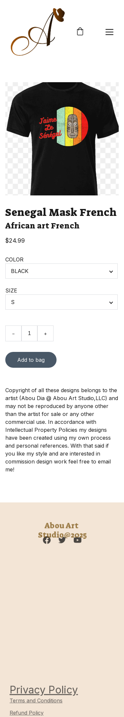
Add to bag (31, 360)
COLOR (14, 259)
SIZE (11, 290)
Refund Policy (27, 713)
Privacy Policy (44, 690)
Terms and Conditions (36, 701)
